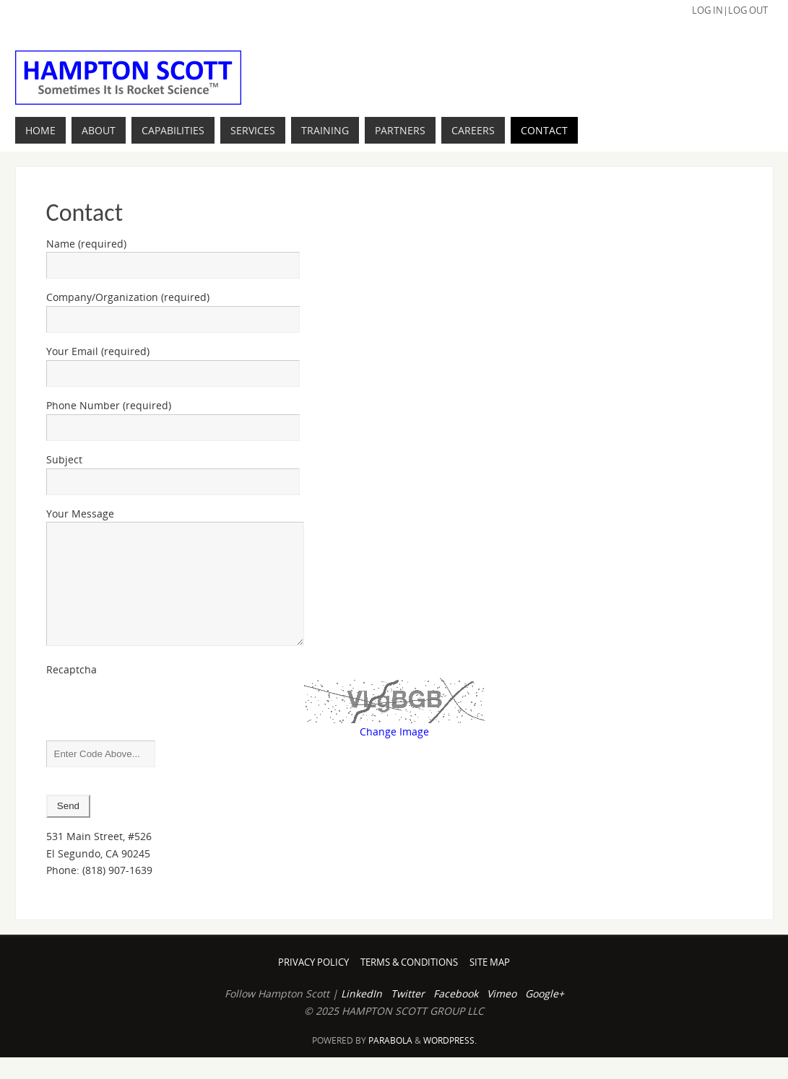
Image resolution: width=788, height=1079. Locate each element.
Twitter (408, 1015)
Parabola (390, 1062)
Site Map (489, 984)
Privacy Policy (313, 984)
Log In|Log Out (730, 10)
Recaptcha (71, 691)
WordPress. (450, 1062)
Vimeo (501, 1015)
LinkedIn (361, 1015)
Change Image (394, 753)
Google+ (544, 1015)
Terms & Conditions (409, 984)
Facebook (455, 1015)
